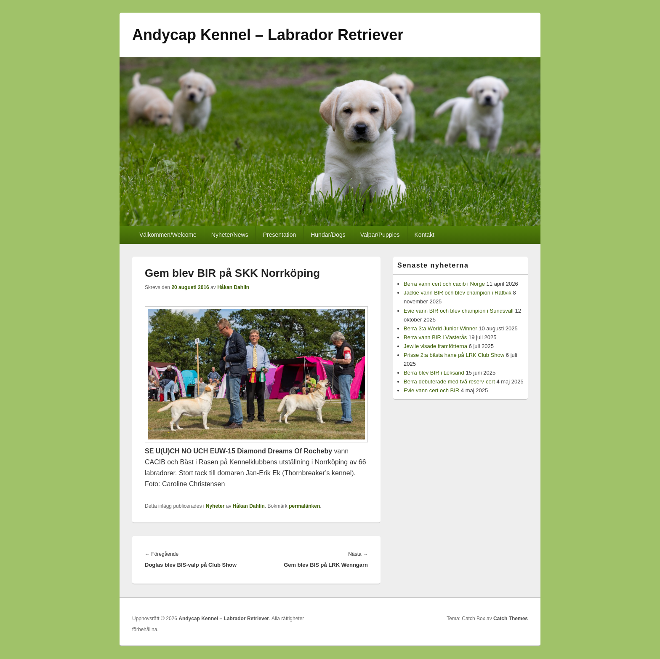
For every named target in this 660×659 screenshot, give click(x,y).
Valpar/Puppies (380, 234)
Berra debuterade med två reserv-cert (449, 381)
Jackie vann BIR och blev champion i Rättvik (457, 292)
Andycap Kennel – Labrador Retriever (267, 34)
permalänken (304, 506)
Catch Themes (510, 618)
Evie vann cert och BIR (431, 390)
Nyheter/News (229, 234)
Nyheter (215, 506)
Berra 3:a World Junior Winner (440, 328)
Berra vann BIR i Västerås (435, 337)
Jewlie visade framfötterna (435, 346)
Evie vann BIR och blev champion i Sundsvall (459, 311)
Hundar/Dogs (328, 234)
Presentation (279, 234)
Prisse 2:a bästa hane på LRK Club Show (454, 355)
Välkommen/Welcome (168, 234)
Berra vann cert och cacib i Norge (444, 284)
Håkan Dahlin (233, 287)
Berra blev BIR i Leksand (434, 373)
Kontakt (424, 234)
